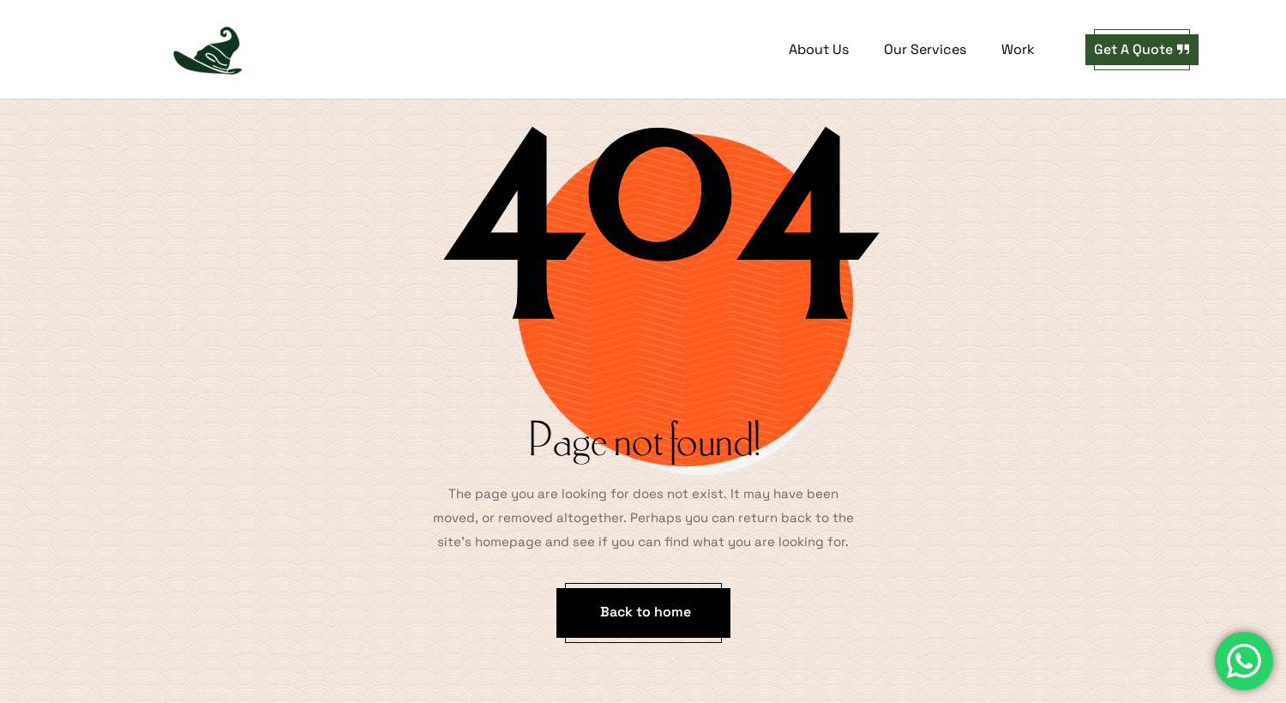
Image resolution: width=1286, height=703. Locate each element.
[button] (1142, 49)
